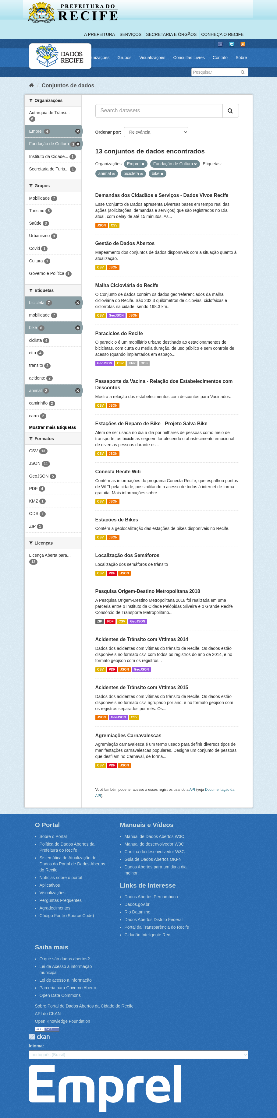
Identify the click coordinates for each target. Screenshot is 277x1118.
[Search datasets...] (159, 111)
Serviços (130, 34)
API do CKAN (48, 1013)
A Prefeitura (99, 34)
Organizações (96, 57)
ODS (144, 363)
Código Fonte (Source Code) (67, 915)
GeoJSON (116, 315)
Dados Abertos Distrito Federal (154, 919)
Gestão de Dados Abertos (125, 243)
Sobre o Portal (53, 836)
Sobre (241, 57)
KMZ (132, 363)
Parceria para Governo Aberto (68, 987)
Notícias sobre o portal (61, 877)
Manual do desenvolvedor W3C (154, 844)
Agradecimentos (55, 908)
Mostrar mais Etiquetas (52, 427)
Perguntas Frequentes (61, 900)
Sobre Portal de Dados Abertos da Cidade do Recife (84, 1006)
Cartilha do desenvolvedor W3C (155, 851)
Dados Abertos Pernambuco (151, 896)
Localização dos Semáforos (127, 555)
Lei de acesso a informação (66, 980)
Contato (220, 57)
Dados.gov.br (137, 904)
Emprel (105, 1088)
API (192, 789)
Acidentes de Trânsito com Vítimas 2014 (141, 639)
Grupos (124, 57)
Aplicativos (50, 885)
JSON (101, 225)
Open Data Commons (60, 995)
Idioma (36, 1045)
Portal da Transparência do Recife (157, 927)
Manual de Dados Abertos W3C (154, 836)
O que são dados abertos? (65, 958)
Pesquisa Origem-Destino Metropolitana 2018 (147, 591)
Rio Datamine (138, 911)
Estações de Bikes (116, 519)
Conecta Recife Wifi (118, 471)
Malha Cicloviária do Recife (126, 285)
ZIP (99, 621)
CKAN (39, 1036)
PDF (112, 573)
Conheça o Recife (222, 34)
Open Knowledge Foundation (62, 1021)
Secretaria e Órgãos (171, 34)
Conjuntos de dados (68, 85)
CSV (114, 225)
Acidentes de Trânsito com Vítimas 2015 (141, 687)
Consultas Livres (189, 57)
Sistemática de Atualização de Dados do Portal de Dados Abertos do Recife (72, 863)
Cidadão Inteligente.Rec (147, 934)
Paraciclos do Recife (119, 333)
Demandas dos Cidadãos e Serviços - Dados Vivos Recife (162, 195)
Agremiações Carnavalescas (128, 735)
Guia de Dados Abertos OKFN (153, 859)
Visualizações (152, 57)
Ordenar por (107, 132)
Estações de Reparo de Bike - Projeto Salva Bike (151, 423)
